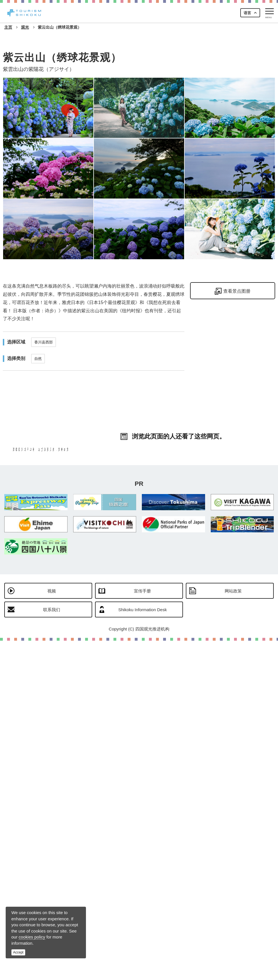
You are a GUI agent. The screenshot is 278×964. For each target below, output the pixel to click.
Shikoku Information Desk (142, 933)
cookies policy (32, 937)
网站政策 (233, 914)
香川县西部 (43, 342)
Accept (18, 952)
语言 (247, 13)
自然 (38, 359)
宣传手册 (142, 914)
